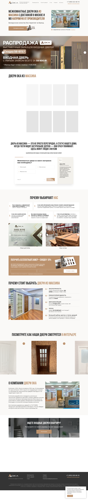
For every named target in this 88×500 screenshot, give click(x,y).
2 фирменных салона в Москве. (64, 29)
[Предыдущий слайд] (3, 52)
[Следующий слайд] (85, 52)
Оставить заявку (70, 280)
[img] (31, 28)
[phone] (50, 281)
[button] (73, 3)
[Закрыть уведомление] (85, 487)
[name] (24, 281)
